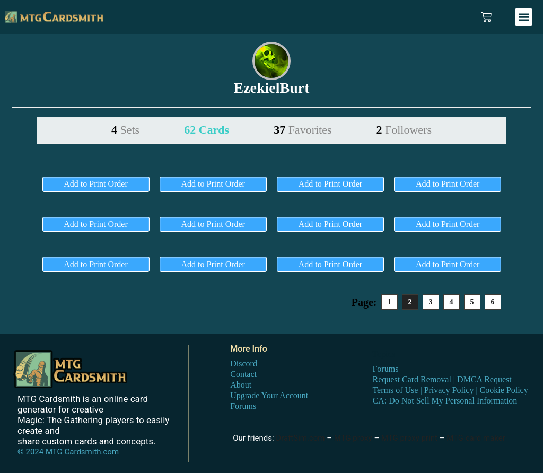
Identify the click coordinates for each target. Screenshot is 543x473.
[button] (523, 17)
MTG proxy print (409, 438)
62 (206, 129)
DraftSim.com (300, 438)
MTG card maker (475, 438)
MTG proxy (353, 438)
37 (302, 129)
